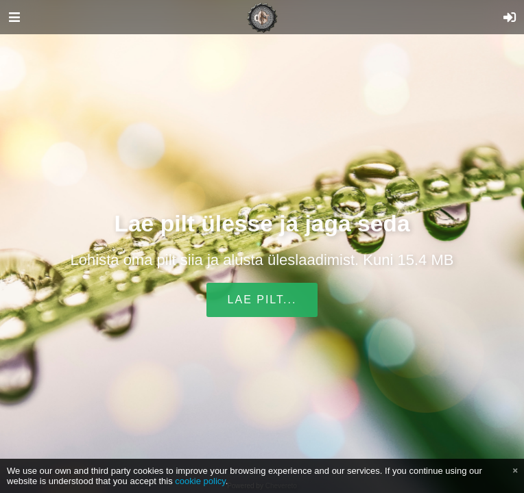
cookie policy (200, 481)
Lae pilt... (262, 299)
